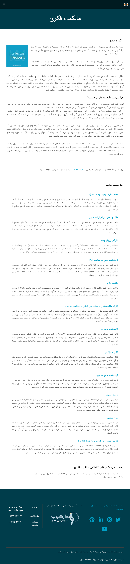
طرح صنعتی (112, 418)
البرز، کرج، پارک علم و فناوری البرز (15, 508)
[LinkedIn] (101, 519)
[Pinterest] (92, 519)
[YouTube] (105, 528)
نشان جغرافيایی (111, 352)
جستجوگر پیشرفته (75, 505)
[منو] (5, 4)
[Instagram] (109, 519)
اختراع (64, 505)
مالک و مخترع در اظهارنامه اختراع (103, 217)
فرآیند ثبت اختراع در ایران (107, 375)
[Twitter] (118, 519)
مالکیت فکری (112, 283)
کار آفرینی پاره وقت (109, 240)
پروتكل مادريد (112, 395)
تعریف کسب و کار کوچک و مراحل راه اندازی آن (97, 441)
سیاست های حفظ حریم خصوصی (111, 559)
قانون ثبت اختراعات (109, 329)
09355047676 (15, 522)
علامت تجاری (53, 505)
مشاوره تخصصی (79, 169)
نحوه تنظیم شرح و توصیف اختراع (103, 194)
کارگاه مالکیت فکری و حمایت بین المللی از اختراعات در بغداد (91, 306)
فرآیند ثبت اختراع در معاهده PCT (103, 260)
